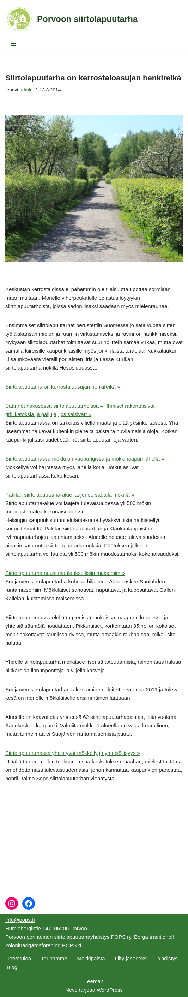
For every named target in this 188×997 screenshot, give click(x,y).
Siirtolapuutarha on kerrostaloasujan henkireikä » (62, 387)
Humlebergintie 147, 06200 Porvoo (46, 928)
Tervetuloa (19, 958)
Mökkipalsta (91, 958)
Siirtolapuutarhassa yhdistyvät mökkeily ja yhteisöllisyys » (72, 753)
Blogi (12, 967)
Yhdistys (168, 958)
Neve (71, 990)
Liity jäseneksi (131, 958)
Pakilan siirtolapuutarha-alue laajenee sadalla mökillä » (69, 495)
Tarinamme (54, 958)
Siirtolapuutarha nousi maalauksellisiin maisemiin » (65, 573)
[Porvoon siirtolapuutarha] (71, 19)
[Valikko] (13, 45)
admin (26, 89)
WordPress (110, 990)
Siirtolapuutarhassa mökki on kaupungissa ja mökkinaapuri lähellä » (84, 459)
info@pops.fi (20, 920)
